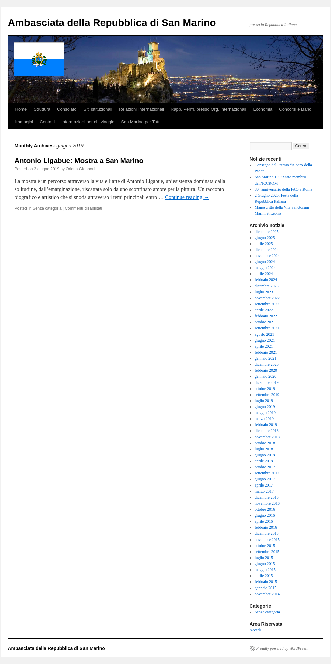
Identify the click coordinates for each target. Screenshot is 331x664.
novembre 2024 (267, 255)
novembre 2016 (267, 503)
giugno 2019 (265, 406)
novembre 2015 (267, 539)
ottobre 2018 (265, 443)
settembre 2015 (267, 551)
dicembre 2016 (267, 497)
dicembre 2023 (267, 286)
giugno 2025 (265, 237)
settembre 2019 (267, 394)
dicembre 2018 (267, 430)
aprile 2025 (264, 243)
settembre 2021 (267, 328)
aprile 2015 (264, 575)
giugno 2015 (265, 563)
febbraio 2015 (266, 581)
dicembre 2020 (267, 364)
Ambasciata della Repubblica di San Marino (112, 22)
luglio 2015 (264, 557)
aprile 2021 (264, 346)
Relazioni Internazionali (141, 109)
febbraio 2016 (266, 527)
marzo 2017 (264, 491)
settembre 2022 (267, 304)
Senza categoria (47, 208)
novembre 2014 (267, 594)
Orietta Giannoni (80, 169)
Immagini (24, 121)
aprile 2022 (264, 310)
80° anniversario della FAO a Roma (283, 189)
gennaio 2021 (265, 358)
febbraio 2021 (266, 352)
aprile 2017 (264, 485)
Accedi (255, 630)
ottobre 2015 (265, 545)
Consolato (67, 109)
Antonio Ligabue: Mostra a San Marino (79, 160)
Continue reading (187, 197)
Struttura (42, 109)
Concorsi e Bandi (295, 109)
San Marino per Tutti (140, 121)
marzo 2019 (264, 418)
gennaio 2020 (265, 376)
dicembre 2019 (267, 382)
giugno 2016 (265, 515)
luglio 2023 (264, 292)
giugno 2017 (265, 479)
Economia (262, 109)
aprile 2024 (264, 273)
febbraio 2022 (266, 316)
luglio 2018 (264, 449)
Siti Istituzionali (98, 109)
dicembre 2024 (267, 249)
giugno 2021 (265, 340)
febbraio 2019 (266, 424)
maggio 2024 (265, 267)
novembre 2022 (267, 298)
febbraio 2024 (266, 279)
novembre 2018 (267, 437)
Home (21, 109)
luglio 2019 (264, 400)
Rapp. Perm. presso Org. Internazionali (208, 109)
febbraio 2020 (266, 370)
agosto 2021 (264, 334)
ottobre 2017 (265, 467)
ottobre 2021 (265, 322)
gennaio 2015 (265, 587)
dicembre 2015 (267, 533)
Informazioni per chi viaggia (87, 121)
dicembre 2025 (267, 231)
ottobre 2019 (265, 388)
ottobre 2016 (265, 509)
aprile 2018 (264, 461)
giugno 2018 (265, 455)
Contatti (47, 121)
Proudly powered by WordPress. (282, 648)
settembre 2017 (267, 473)
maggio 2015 (265, 569)
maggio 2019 (265, 412)
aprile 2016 (264, 521)
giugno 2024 (265, 261)
